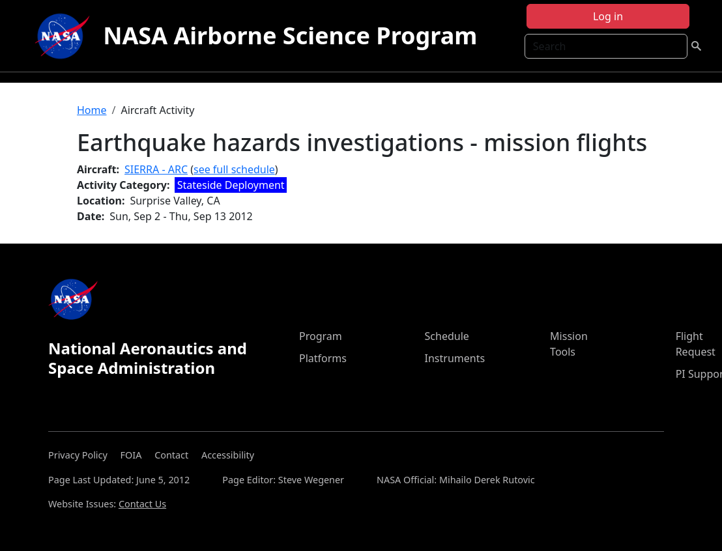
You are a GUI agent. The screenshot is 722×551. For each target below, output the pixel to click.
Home (92, 110)
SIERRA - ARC (156, 169)
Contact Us (142, 504)
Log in (608, 16)
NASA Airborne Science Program (290, 35)
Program (320, 336)
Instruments (455, 358)
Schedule (447, 336)
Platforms (323, 358)
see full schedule (234, 169)
